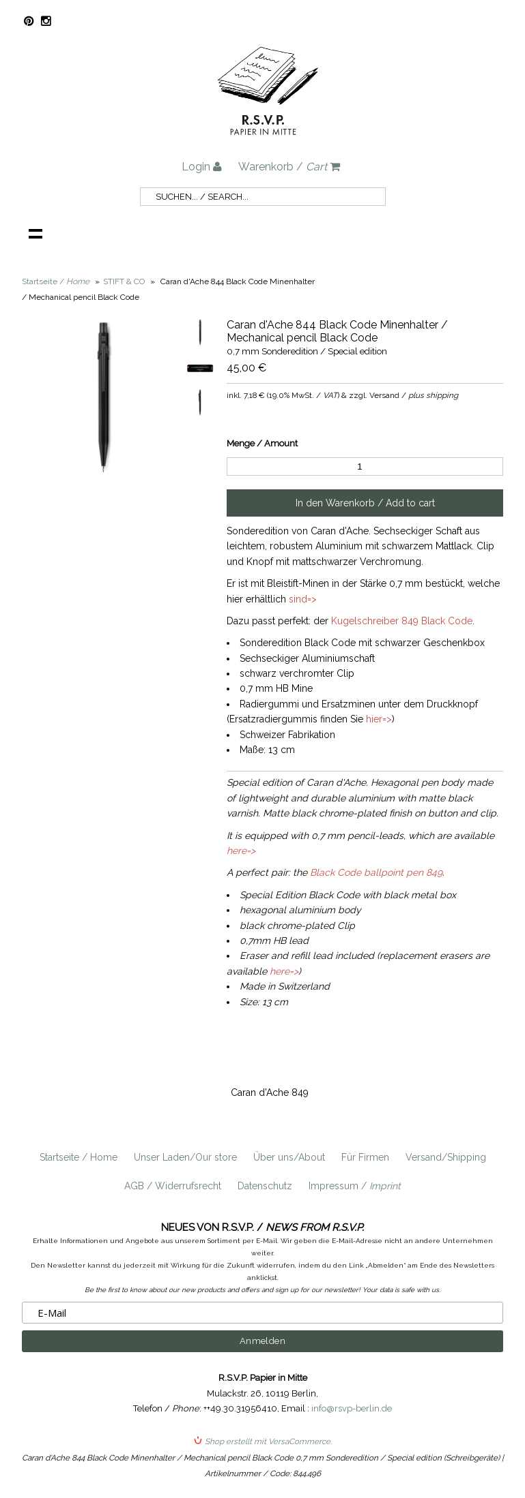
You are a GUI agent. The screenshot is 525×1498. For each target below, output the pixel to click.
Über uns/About (289, 1157)
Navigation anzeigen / (35, 233)
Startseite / (55, 281)
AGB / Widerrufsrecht (172, 1185)
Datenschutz (265, 1185)
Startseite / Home (78, 1157)
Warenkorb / (289, 166)
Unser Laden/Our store (185, 1157)
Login (202, 166)
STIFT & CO (124, 281)
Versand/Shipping (446, 1157)
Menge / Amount (262, 443)
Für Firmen (365, 1157)
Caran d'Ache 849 (270, 1092)
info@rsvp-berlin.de (351, 1408)
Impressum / (355, 1185)
